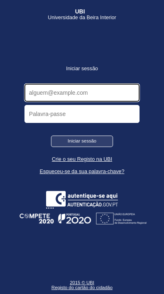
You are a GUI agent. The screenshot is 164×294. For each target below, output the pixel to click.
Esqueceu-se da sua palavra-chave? (82, 171)
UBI (90, 282)
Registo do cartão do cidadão (82, 287)
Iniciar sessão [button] (82, 140)
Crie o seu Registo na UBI (82, 159)
